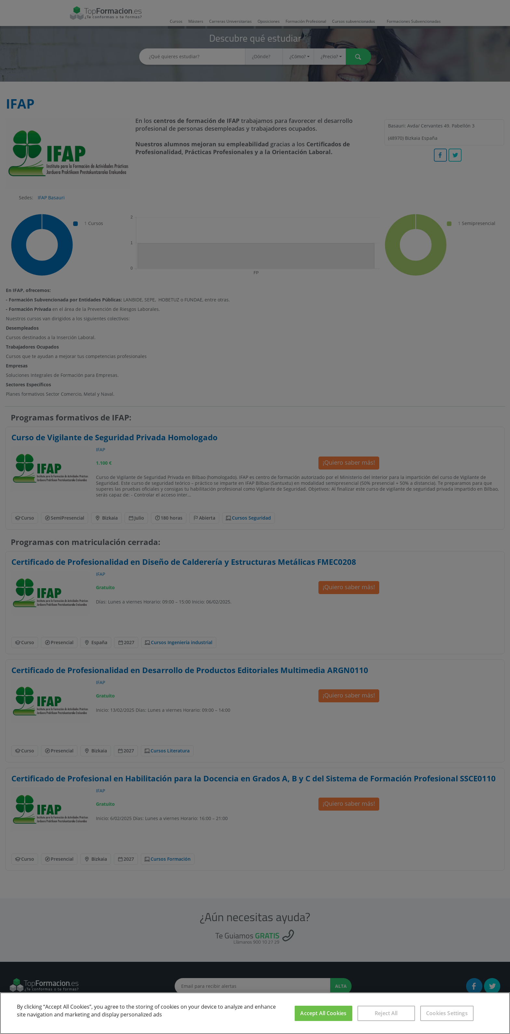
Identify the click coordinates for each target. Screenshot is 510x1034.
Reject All (386, 1013)
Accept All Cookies (323, 1013)
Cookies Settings (447, 1013)
